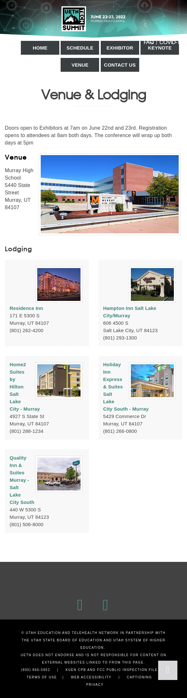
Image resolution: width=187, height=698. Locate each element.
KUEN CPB (75, 670)
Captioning (139, 677)
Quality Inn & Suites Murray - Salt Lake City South (22, 480)
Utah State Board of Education (66, 640)
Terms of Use (42, 677)
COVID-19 (170, 42)
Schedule (79, 48)
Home (40, 48)
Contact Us (120, 65)
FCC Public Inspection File (127, 670)
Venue (80, 65)
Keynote (160, 48)
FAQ (149, 42)
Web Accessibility (91, 677)
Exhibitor (119, 48)
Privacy (95, 684)
